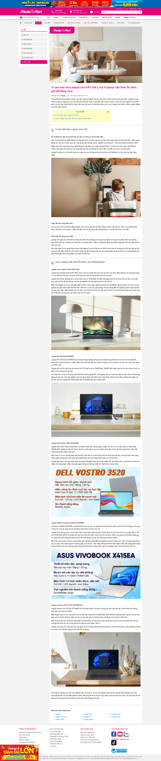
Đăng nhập (133, 9)
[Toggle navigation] (31, 17)
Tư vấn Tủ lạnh (26, 44)
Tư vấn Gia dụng (26, 53)
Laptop (57, 714)
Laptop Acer (116, 717)
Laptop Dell (87, 714)
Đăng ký (139, 9)
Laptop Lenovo (60, 717)
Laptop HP (87, 717)
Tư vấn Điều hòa (26, 39)
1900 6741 (83, 737)
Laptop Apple (88, 719)
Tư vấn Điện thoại (27, 57)
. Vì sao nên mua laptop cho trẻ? (66, 115)
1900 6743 (92, 737)
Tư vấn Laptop (26, 62)
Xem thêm (53, 746)
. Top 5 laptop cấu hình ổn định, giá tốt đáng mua (72, 118)
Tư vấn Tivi (25, 35)
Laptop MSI (59, 719)
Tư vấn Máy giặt (26, 48)
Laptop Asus (116, 714)
